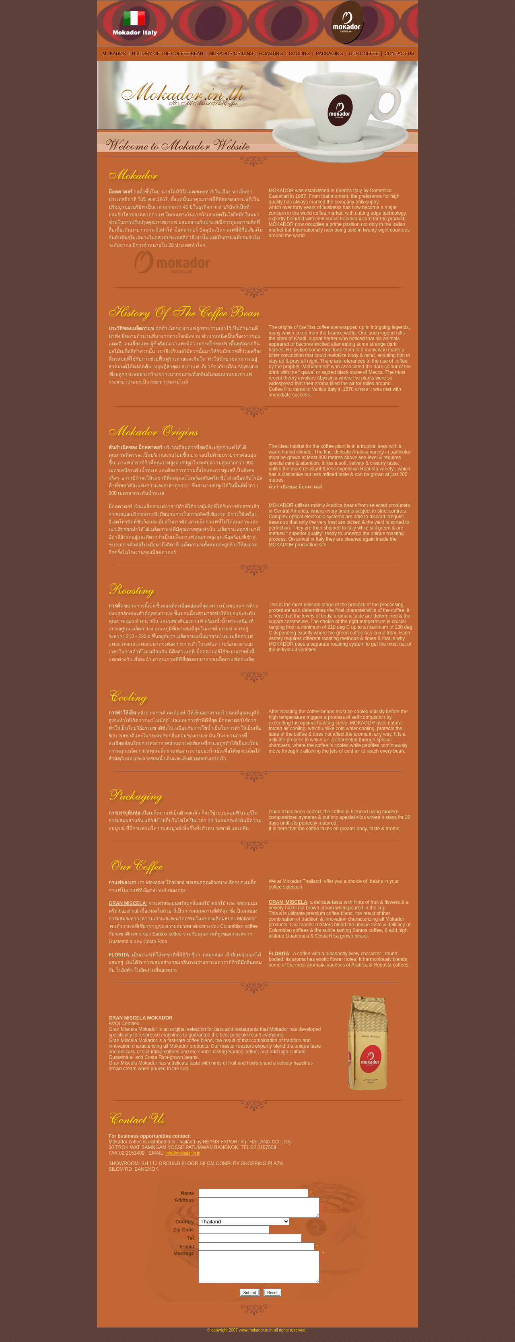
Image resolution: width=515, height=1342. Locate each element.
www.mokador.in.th (256, 1340)
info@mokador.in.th (183, 1153)
